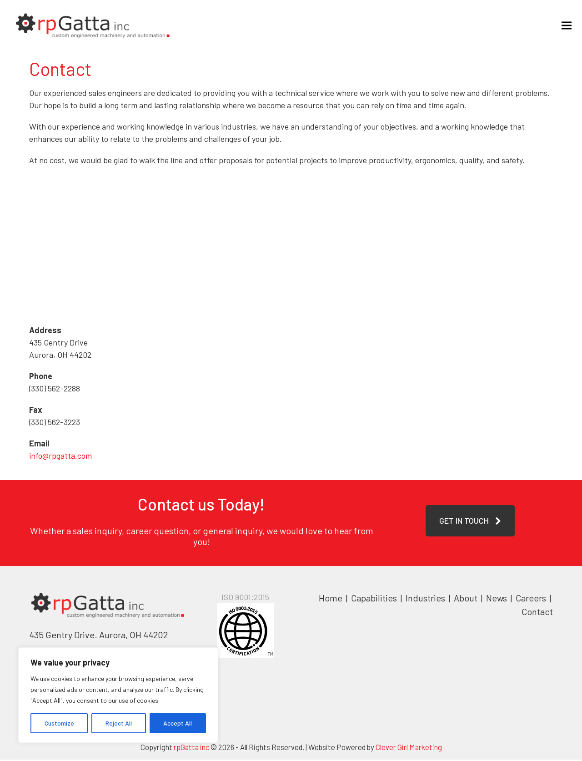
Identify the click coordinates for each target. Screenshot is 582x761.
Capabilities (374, 599)
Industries (426, 599)
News (496, 599)
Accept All (177, 723)
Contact (537, 612)
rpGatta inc (191, 748)
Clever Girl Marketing (409, 748)
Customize (59, 723)
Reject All (118, 723)
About (466, 599)
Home (330, 599)
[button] (563, 26)
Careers (532, 599)
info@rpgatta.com (60, 457)
